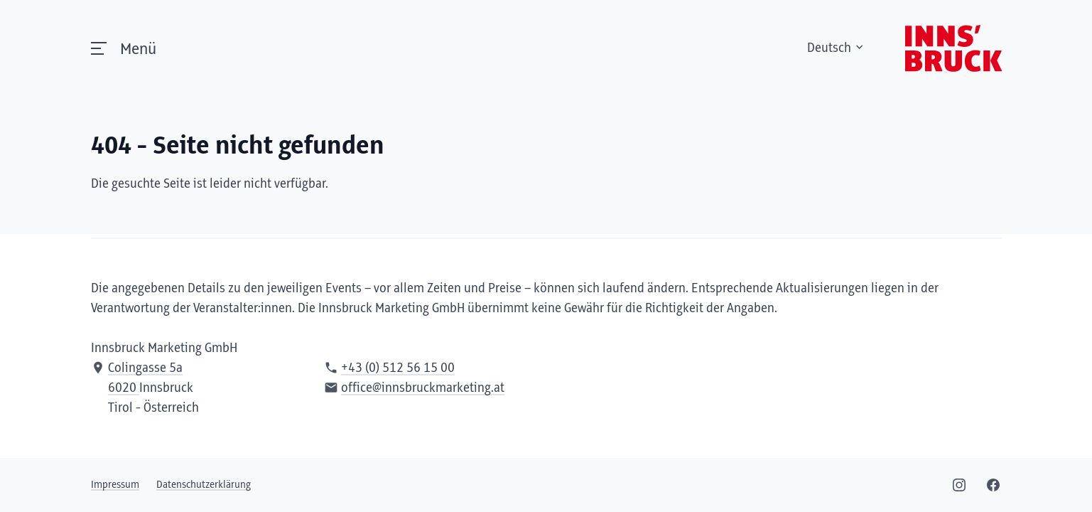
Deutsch (836, 48)
